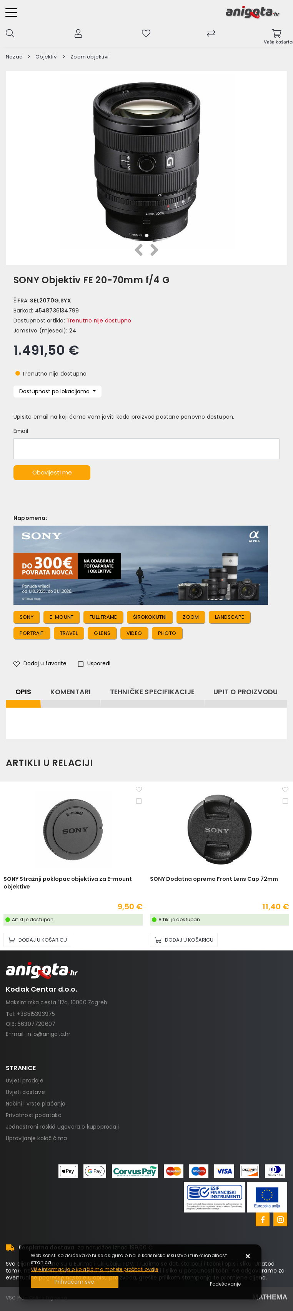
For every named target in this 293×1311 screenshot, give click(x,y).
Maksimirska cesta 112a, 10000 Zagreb (56, 1002)
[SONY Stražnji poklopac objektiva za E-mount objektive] (37, 940)
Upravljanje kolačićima (36, 1138)
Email (20, 431)
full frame (103, 617)
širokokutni (149, 617)
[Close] (74, 1282)
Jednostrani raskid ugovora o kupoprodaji (62, 1127)
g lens (102, 633)
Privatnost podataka (34, 1115)
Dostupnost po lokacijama (55, 391)
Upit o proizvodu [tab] (245, 691)
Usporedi (94, 663)
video (134, 633)
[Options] (225, 1284)
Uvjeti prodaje (24, 1080)
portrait (32, 633)
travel (69, 633)
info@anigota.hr (49, 1034)
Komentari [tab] (70, 691)
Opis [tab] (23, 691)
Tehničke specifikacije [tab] (152, 691)
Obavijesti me (52, 472)
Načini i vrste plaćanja (36, 1103)
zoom (191, 617)
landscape (229, 617)
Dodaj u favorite (40, 663)
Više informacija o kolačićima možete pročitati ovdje (94, 1269)
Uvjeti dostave (25, 1092)
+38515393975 (36, 1014)
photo (167, 633)
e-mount (61, 617)
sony (26, 617)
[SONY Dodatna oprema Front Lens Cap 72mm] (184, 940)
